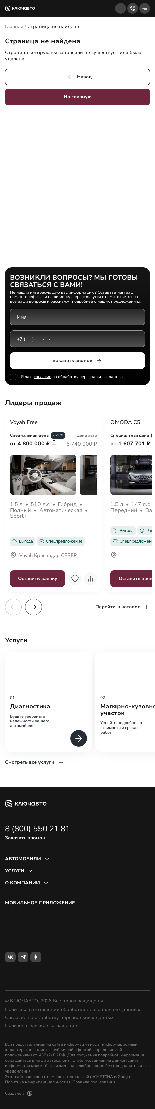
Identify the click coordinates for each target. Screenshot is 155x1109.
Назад (79, 77)
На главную (78, 97)
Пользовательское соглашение (41, 1025)
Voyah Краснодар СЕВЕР (43, 556)
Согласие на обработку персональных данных (59, 1017)
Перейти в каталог (122, 607)
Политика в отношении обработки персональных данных (72, 1009)
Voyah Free (24, 423)
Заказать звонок (77, 360)
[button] (33, 607)
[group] (48, 702)
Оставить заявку (37, 578)
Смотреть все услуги (34, 762)
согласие (42, 376)
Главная (14, 26)
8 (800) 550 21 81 (37, 828)
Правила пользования (94, 1082)
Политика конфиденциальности (36, 1082)
